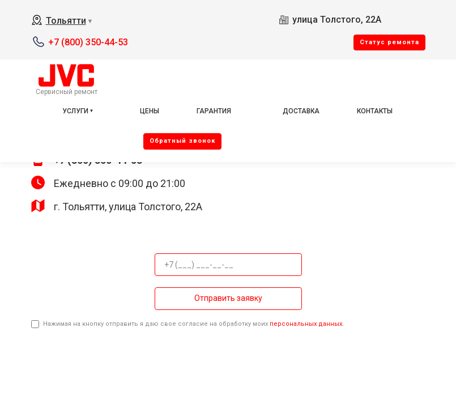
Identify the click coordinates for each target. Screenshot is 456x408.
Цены (149, 111)
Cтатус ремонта (389, 42)
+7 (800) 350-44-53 (88, 42)
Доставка (301, 111)
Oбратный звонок (182, 140)
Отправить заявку (228, 298)
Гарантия (214, 111)
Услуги (75, 111)
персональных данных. (307, 324)
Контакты (375, 111)
